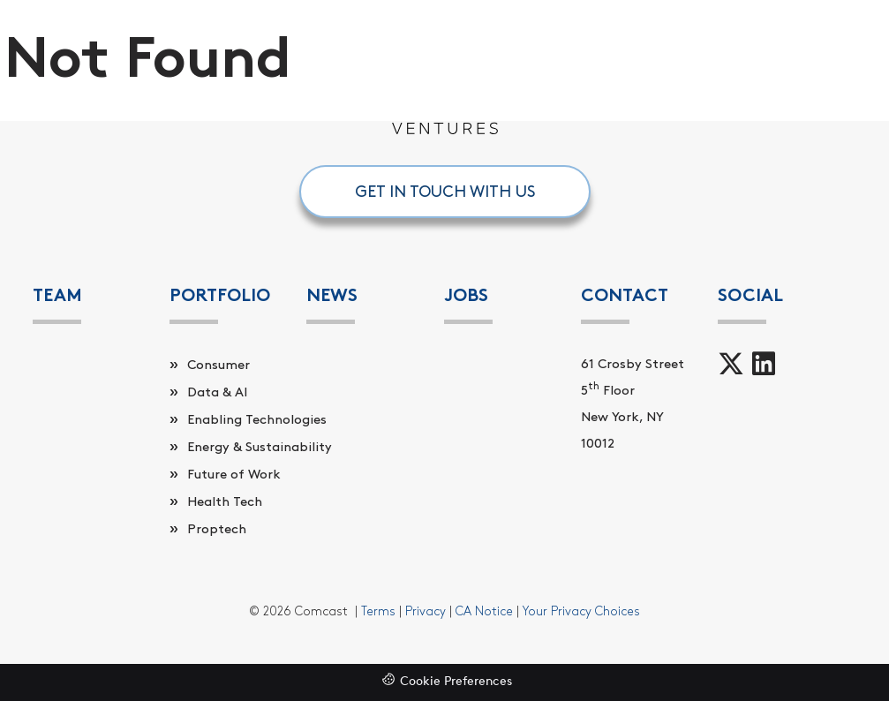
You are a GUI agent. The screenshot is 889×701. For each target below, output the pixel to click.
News (332, 294)
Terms (378, 611)
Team (57, 294)
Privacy (425, 611)
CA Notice (484, 611)
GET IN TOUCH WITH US (445, 191)
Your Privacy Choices (581, 611)
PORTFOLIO (220, 294)
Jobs (466, 294)
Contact (624, 294)
